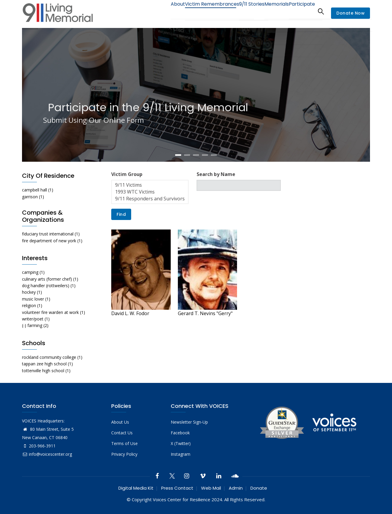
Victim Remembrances (197, 11)
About (159, 11)
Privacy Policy (124, 454)
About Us (120, 422)
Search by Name (216, 174)
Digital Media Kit (135, 488)
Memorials (270, 11)
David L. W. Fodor (130, 313)
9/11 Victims (150, 185)
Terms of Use (124, 443)
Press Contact (177, 488)
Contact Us (122, 433)
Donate (258, 488)
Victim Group (126, 174)
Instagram (180, 454)
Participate (299, 11)
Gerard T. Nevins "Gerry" (205, 313)
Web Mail (211, 488)
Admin (236, 488)
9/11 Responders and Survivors (150, 198)
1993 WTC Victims (150, 191)
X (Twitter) (181, 443)
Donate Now (350, 13)
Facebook (180, 433)
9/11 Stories (240, 11)
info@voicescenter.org (47, 454)
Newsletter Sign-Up (189, 422)
